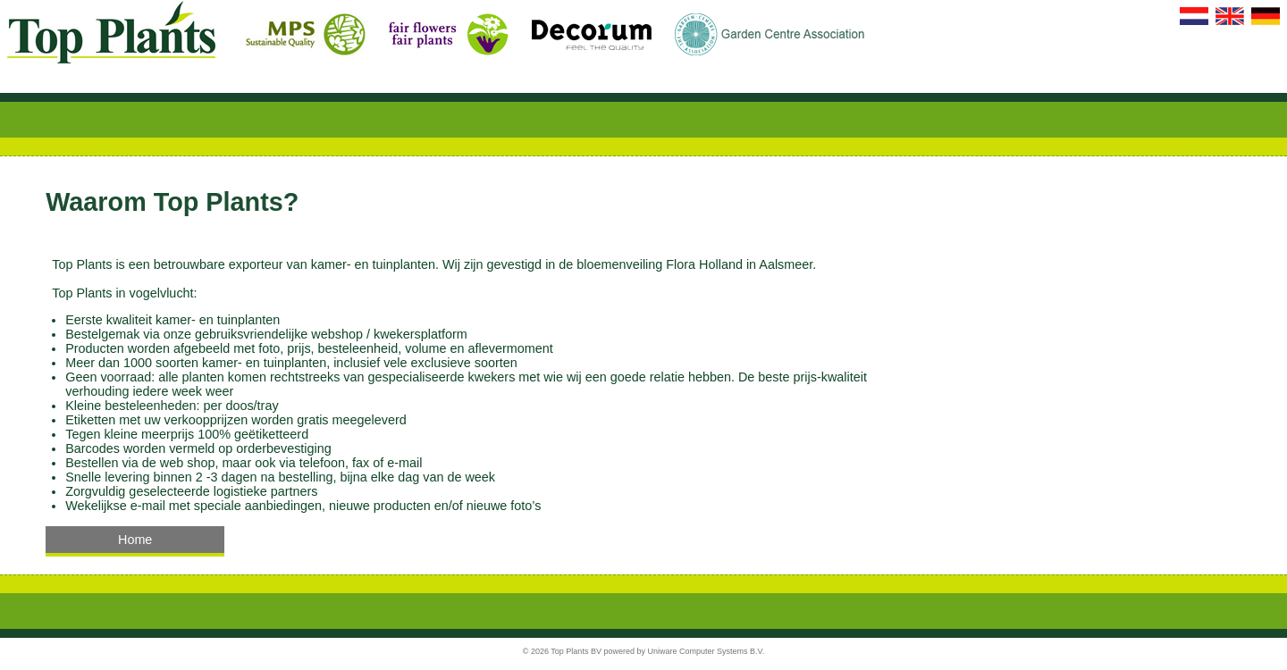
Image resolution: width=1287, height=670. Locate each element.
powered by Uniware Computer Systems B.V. (683, 651)
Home (135, 539)
